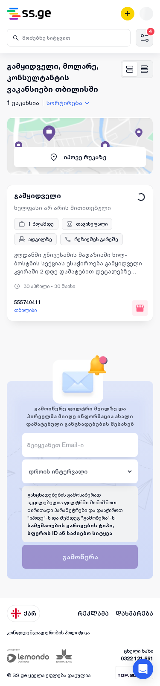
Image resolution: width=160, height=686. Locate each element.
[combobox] (69, 102)
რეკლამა (93, 613)
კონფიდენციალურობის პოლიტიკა (48, 632)
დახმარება (134, 613)
